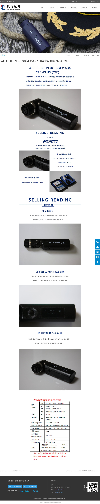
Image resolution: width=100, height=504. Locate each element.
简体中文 (93, 1)
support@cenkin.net (59, 489)
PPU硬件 (77, 55)
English (97, 1)
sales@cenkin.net (59, 492)
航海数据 (86, 55)
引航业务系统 (95, 55)
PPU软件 (68, 55)
